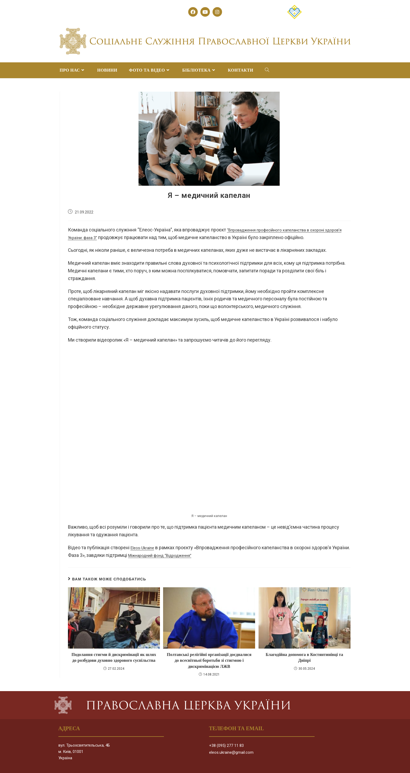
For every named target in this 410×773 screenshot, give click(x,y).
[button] (329, 12)
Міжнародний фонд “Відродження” (185, 555)
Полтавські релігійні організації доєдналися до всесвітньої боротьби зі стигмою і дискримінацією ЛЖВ (209, 660)
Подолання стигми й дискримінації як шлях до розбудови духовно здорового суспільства (114, 657)
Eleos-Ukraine (145, 547)
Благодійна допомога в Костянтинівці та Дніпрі (304, 657)
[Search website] (267, 70)
